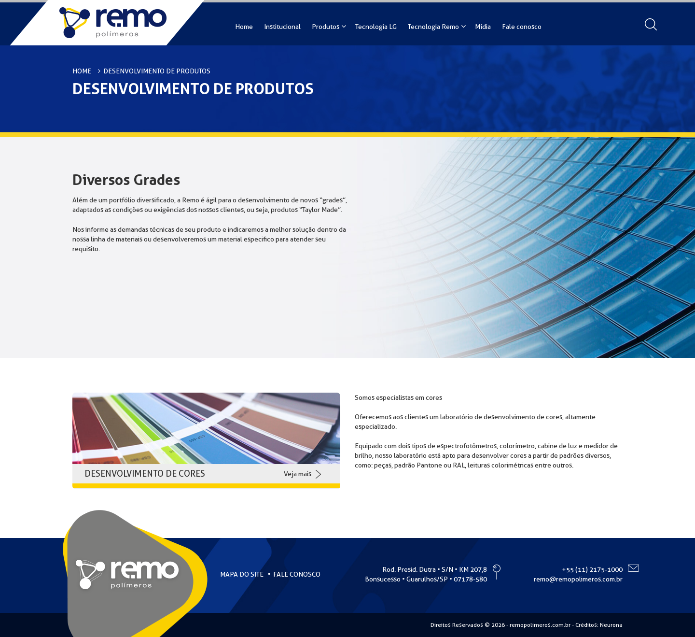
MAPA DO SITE (242, 574)
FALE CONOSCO (296, 574)
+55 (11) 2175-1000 (592, 569)
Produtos (325, 26)
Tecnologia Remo (433, 26)
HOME (81, 71)
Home (244, 26)
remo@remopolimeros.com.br (578, 579)
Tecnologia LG (376, 26)
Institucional (282, 26)
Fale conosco (522, 26)
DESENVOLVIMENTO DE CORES (144, 473)
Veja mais (297, 474)
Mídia (483, 26)
